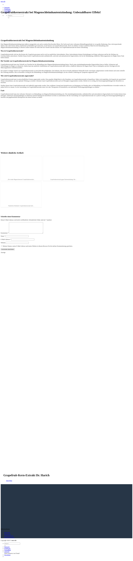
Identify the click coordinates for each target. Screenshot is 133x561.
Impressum (7, 534)
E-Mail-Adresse (6, 241)
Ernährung (7, 9)
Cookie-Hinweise (8, 538)
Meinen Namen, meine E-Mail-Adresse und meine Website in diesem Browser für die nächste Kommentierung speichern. (38, 248)
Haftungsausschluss (9, 539)
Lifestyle (6, 554)
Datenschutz (7, 536)
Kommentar (5, 235)
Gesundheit (7, 552)
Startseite (7, 7)
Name (3, 238)
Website (3, 245)
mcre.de (3, 1)
